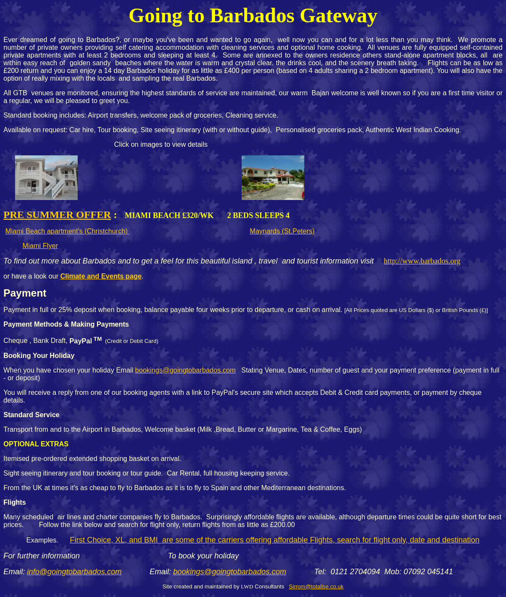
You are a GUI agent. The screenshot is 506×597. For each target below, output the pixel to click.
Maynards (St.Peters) (282, 231)
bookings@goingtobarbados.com (185, 370)
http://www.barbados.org (422, 261)
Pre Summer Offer (57, 214)
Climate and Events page (101, 276)
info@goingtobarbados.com (74, 571)
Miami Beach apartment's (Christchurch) (67, 231)
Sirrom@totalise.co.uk (316, 586)
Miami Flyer (40, 245)
